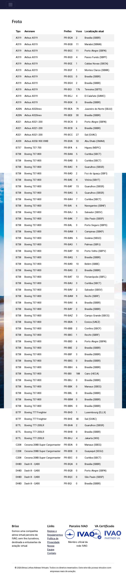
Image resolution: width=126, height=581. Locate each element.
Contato (51, 553)
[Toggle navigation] (10, 4)
